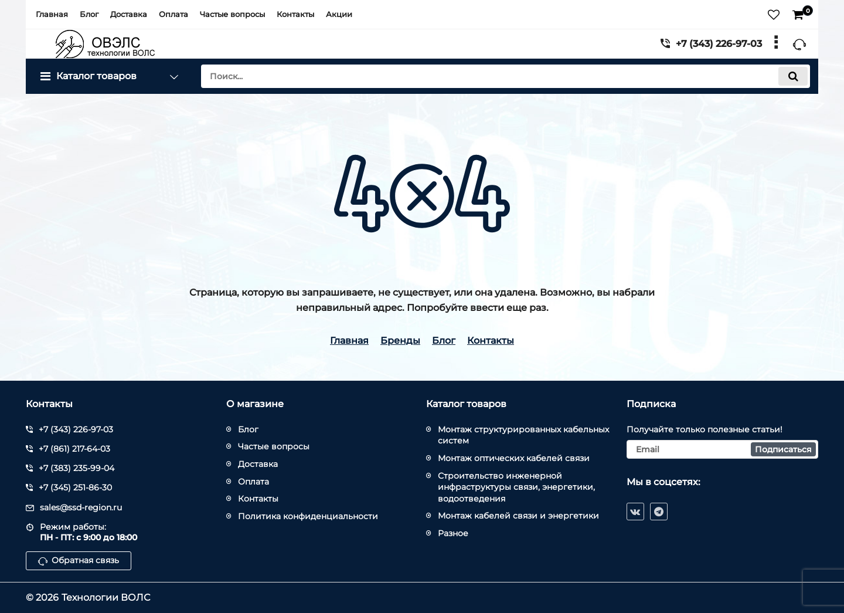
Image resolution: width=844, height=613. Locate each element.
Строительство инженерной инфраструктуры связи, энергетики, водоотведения (516, 487)
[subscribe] (723, 449)
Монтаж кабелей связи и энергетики (518, 515)
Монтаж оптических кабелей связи (514, 458)
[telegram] (659, 511)
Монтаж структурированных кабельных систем (523, 435)
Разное (453, 533)
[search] (505, 76)
